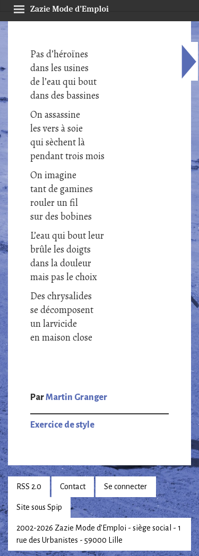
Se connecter (125, 486)
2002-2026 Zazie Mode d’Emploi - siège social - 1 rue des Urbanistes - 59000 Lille (98, 534)
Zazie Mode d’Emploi (61, 7)
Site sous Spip (39, 507)
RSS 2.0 (28, 486)
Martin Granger (76, 397)
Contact (72, 486)
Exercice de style (62, 425)
